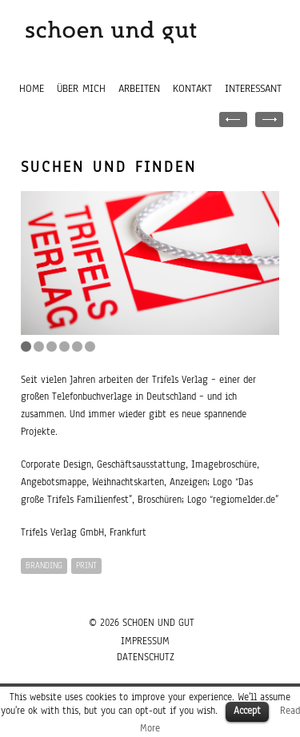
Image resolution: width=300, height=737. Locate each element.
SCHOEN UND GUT (158, 622)
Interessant (253, 88)
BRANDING (44, 566)
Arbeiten (139, 88)
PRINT (86, 566)
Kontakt (192, 88)
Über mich (81, 88)
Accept (247, 710)
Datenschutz (145, 657)
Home (31, 88)
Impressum (145, 641)
